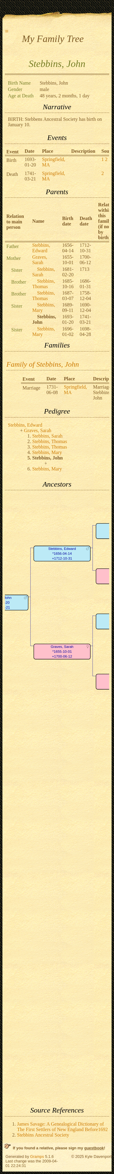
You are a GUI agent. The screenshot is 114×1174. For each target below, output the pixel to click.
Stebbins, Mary (47, 452)
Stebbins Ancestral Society (43, 1134)
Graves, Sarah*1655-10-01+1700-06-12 (62, 652)
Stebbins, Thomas (43, 283)
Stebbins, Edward (41, 248)
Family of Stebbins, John (42, 364)
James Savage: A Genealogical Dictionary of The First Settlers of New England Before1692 (62, 1126)
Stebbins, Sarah (47, 436)
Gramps (37, 1156)
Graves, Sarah (39, 259)
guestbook (94, 1148)
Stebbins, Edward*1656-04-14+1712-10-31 (62, 554)
